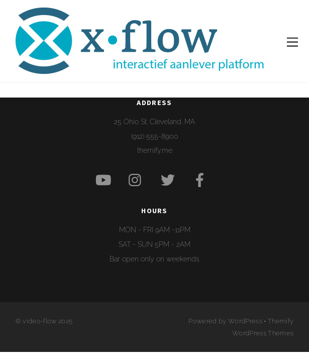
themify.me (154, 150)
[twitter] (169, 179)
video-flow (39, 321)
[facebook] (202, 179)
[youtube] (105, 179)
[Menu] (292, 41)
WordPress (245, 321)
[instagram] (137, 179)
